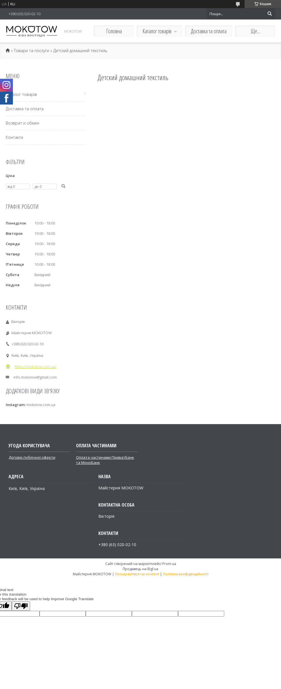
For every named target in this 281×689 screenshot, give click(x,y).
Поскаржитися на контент (137, 574)
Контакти (14, 137)
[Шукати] (269, 13)
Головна (114, 31)
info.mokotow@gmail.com (35, 377)
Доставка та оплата (209, 31)
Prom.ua (169, 563)
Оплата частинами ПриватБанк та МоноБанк (105, 460)
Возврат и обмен (22, 123)
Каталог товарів (157, 31)
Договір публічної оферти (32, 457)
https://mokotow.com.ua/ (35, 366)
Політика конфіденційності (185, 574)
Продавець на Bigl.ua (140, 568)
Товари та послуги (31, 50)
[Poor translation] (21, 606)
